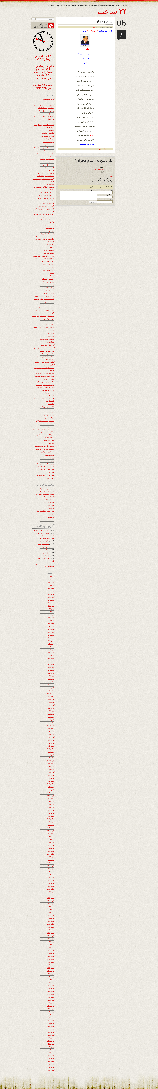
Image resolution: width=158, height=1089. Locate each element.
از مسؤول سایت (49, 113)
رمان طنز (51, 276)
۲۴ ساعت (112, 12)
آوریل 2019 (51, 807)
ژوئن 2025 (51, 609)
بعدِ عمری (51, 508)
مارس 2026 (51, 582)
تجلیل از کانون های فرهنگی (46, 192)
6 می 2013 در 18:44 (99, 169)
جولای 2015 (51, 938)
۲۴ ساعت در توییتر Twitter (43, 57)
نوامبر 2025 (51, 594)
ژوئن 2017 (51, 871)
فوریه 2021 (51, 743)
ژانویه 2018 (51, 851)
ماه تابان (52, 520)
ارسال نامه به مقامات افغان (46, 108)
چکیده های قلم (50, 228)
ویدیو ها (52, 460)
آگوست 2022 (50, 693)
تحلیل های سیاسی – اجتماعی (45, 195)
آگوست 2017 (50, 866)
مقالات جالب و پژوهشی (47, 407)
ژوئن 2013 (51, 1011)
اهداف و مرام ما (121, 5)
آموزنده (52, 102)
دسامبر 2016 (50, 889)
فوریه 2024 (51, 655)
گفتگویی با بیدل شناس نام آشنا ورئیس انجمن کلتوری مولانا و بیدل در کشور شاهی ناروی (43, 494)
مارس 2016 (51, 915)
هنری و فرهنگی (49, 455)
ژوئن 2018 (51, 836)
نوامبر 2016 (51, 892)
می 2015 (51, 944)
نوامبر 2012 (51, 1032)
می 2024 (51, 647)
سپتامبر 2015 (50, 933)
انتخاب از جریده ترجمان (47, 136)
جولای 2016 (51, 903)
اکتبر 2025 (51, 597)
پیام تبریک (51, 170)
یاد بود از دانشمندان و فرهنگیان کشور (43, 466)
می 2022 (51, 702)
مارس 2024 (51, 652)
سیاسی (52, 321)
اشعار (94, 27)
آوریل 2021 (51, 737)
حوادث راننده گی (49, 231)
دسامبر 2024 (50, 626)
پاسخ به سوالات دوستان (47, 165)
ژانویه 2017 (51, 886)
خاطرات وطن (50, 244)
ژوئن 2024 (51, 644)
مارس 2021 (51, 740)
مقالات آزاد (51, 404)
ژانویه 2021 (51, 746)
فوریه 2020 (51, 778)
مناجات (52, 412)
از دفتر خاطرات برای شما (46, 111)
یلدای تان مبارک (49, 478)
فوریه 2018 (51, 848)
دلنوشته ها (51, 273)
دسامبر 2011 (50, 1064)
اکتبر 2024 (51, 632)
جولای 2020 (51, 763)
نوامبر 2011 (51, 1067)
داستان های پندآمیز (49, 250)
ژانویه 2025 (51, 623)
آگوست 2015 (50, 936)
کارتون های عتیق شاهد (47, 345)
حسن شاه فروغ (104, 149)
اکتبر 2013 (51, 1000)
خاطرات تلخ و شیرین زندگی (46, 233)
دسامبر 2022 (50, 682)
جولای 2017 (51, 868)
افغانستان (51, 130)
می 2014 (51, 979)
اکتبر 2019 (51, 790)
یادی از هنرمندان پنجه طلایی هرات (44, 475)
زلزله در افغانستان (49, 293)
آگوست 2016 (50, 901)
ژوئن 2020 (51, 766)
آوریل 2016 (51, 912)
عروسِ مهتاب (50, 514)
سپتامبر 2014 (50, 968)
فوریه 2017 (51, 883)
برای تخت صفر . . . (48, 499)
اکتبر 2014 (51, 965)
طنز (53, 330)
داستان (52, 247)
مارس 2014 (51, 985)
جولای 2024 (51, 641)
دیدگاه (121, 33)
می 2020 (51, 769)
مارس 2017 (51, 880)
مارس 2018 (51, 845)
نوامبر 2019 (51, 787)
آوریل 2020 (51, 772)
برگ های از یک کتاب (48, 150)
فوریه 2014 (51, 988)
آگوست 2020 (50, 760)
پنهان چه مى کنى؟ (48, 502)
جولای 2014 (51, 974)
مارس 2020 (51, 775)
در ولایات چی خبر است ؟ (47, 261)
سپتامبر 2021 (50, 722)
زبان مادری (51, 285)
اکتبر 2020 (51, 755)
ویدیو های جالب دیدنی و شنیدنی (45, 463)
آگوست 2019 (50, 795)
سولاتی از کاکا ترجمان (47, 319)
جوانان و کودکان (49, 225)
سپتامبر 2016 (50, 898)
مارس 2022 (51, 708)
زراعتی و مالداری (49, 287)
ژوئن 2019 (51, 801)
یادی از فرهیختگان (49, 472)
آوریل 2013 (51, 1017)
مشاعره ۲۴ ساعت (49, 379)
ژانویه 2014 (51, 991)
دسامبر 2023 (50, 661)
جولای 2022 (51, 696)
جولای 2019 (51, 798)
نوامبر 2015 (51, 927)
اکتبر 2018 (51, 825)
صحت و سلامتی (49, 324)
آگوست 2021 (50, 725)
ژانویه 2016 (51, 921)
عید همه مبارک (50, 333)
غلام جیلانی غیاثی (49, 564)
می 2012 (51, 1049)
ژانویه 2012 (51, 1061)
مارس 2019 (51, 810)
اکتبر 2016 (51, 895)
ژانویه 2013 (51, 1026)
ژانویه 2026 (51, 588)
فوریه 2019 (51, 813)
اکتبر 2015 (51, 930)
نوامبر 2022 (51, 684)
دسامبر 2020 (50, 749)
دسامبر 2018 (50, 819)
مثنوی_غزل (51, 505)
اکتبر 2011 (51, 1070)
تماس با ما (67, 5)
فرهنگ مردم (50, 342)
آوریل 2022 (51, 705)
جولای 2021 (51, 728)
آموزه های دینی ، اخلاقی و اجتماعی (44, 105)
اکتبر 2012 (51, 1035)
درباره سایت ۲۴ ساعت (47, 264)
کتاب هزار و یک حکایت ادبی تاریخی (44, 348)
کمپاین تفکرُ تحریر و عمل (47, 351)
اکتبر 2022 (51, 687)
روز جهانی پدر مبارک (48, 279)
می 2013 (51, 1014)
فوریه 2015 (51, 953)
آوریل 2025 (51, 614)
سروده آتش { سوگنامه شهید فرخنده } (43, 316)
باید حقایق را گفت (49, 139)
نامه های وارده (50, 426)
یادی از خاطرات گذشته (47, 469)
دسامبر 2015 (50, 924)
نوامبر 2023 (51, 664)
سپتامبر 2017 (50, 863)
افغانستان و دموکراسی (47, 133)
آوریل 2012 (51, 1052)
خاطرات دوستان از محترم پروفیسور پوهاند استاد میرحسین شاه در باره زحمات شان (43, 239)
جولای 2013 (51, 1009)
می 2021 (51, 734)
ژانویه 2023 (51, 679)
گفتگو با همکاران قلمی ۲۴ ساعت (44, 362)
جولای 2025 (51, 606)
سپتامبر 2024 (50, 635)
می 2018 (51, 839)
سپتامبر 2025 (50, 600)
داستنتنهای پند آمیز (49, 253)
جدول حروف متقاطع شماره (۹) (45, 511)
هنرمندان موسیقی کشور (47, 452)
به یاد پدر (51, 162)
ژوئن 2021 (51, 731)
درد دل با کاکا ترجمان (48, 270)
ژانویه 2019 (51, 816)
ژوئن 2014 (51, 976)
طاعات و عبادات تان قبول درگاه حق (44, 327)
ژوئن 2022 (51, 699)
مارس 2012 (51, 1055)
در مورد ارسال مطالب (79, 5)
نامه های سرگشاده (48, 424)
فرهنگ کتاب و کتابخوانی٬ (47, 339)
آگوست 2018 (50, 830)
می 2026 (51, 576)
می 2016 (51, 909)
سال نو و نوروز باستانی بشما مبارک (44, 307)
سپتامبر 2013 (50, 1003)
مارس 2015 (51, 950)
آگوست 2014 (50, 971)
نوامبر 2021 (51, 717)
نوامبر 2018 (51, 822)
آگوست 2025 (50, 603)
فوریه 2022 (51, 711)
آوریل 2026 (51, 579)
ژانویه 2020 (51, 781)
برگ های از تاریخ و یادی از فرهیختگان (43, 147)
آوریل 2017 (51, 877)
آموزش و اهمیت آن (48, 99)
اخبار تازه (59, 5)
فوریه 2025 (51, 620)
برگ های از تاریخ (49, 145)
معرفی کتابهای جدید (48, 395)
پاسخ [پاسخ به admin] (111, 176)
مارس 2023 (51, 673)
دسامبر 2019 (50, 784)
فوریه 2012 (51, 1058)
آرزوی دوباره (50, 517)
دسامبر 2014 (50, 959)
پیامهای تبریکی (50, 184)
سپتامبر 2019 (50, 793)
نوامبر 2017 (51, 857)
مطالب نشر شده (93, 5)
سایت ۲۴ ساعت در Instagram (43, 86)
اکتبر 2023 (51, 667)
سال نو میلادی (50, 304)
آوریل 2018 (51, 842)
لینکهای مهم (51, 5)
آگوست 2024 (50, 638)
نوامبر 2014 (51, 962)
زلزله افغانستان (49, 290)
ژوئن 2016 (51, 906)
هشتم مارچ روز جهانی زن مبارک (45, 449)
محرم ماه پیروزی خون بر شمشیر (44, 373)
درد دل (52, 267)
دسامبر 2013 (50, 994)
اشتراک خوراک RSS (40, 25)
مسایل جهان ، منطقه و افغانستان (44, 376)
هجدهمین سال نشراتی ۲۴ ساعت (44, 446)
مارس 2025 (51, 617)
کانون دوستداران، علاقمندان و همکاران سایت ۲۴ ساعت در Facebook (43, 72)
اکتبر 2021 (51, 720)
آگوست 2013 (50, 1006)
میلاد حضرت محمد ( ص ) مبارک (45, 421)
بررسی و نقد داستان (48, 142)
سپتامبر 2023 (50, 670)
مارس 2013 (51, 1020)
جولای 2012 (51, 1044)
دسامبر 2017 (50, 854)
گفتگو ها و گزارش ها (48, 365)
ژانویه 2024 (51, 658)
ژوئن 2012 (51, 1047)
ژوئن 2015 (51, 941)
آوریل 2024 (51, 649)
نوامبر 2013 (51, 997)
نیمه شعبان (51, 443)
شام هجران (104, 21)
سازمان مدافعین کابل (48, 302)
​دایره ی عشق (45, 555)
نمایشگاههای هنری (49, 440)
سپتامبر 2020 (50, 757)
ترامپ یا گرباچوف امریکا (47, 488)
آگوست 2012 (50, 1041)
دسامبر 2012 (50, 1029)
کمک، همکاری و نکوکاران (47, 354)
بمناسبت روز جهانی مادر (47, 159)
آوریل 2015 (51, 947)
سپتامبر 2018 (50, 828)
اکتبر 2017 (51, 860)
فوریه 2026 (51, 585)
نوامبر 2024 (51, 629)
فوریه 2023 (51, 676)
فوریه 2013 (51, 1023)
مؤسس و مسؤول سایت (107, 5)
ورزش (52, 458)
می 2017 (51, 874)
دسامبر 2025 (50, 591)
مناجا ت (52, 409)
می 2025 (51, 612)
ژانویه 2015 (51, 956)
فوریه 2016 (51, 918)
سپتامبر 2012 (50, 1038)
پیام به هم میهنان (49, 167)
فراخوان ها (51, 336)
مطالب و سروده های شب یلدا (45, 382)
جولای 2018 (51, 833)
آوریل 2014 (51, 982)
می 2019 (51, 804)
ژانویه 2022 (51, 714)
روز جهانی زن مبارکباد (48, 282)
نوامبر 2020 (51, 752)
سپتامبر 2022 (50, 690)
